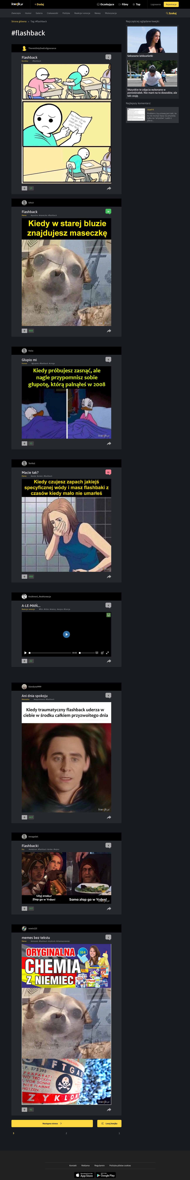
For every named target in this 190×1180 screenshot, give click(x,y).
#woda (33, 476)
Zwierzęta (16, 13)
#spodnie (34, 215)
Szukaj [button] (173, 13)
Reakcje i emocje (82, 13)
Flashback (30, 57)
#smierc (40, 476)
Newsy (98, 13)
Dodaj (40, 4)
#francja (67, 609)
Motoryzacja (111, 13)
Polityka (66, 13)
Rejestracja (171, 4)
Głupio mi (29, 360)
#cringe (52, 363)
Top (138, 4)
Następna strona (52, 1123)
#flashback (37, 61)
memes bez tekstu (36, 938)
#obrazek (34, 941)
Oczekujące (107, 4)
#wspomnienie (39, 699)
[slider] (50, 653)
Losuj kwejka (109, 1123)
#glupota (35, 363)
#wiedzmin (33, 849)
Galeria (39, 13)
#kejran (56, 849)
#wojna (60, 609)
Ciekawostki (52, 13)
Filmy (125, 4)
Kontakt (73, 1165)
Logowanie (156, 4)
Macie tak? (30, 472)
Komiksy (25, 61)
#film (41, 609)
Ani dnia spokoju (35, 696)
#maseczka (43, 215)
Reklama (85, 1165)
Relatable (25, 699)
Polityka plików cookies (120, 1165)
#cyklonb (51, 941)
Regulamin (99, 1165)
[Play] (25, 652)
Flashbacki (30, 846)
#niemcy (53, 609)
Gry (23, 849)
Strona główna (19, 21)
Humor (28, 13)
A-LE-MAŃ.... (31, 606)
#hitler (46, 609)
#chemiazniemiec (63, 941)
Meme (24, 215)
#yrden (50, 849)
